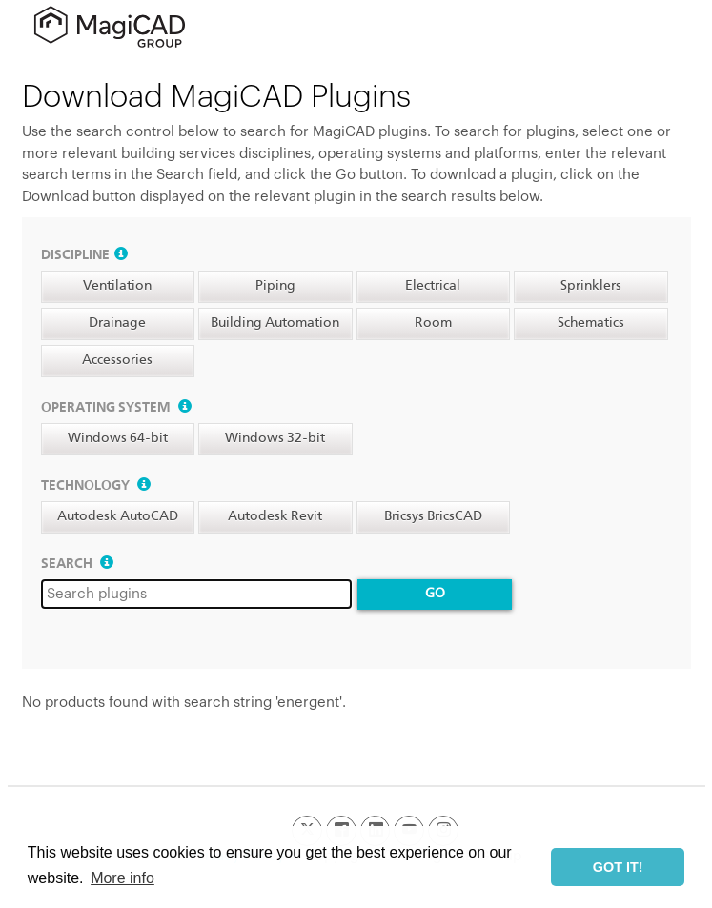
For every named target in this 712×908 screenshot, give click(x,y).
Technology (96, 486)
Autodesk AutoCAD (117, 516)
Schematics (591, 323)
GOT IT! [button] (618, 867)
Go (435, 593)
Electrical (432, 286)
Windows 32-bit (275, 438)
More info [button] (122, 878)
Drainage (117, 323)
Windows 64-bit (118, 438)
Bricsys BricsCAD (433, 516)
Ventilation (117, 286)
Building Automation (275, 323)
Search (77, 564)
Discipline (84, 255)
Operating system (116, 407)
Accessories (117, 360)
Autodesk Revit (275, 516)
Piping (275, 286)
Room (433, 323)
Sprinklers (590, 286)
